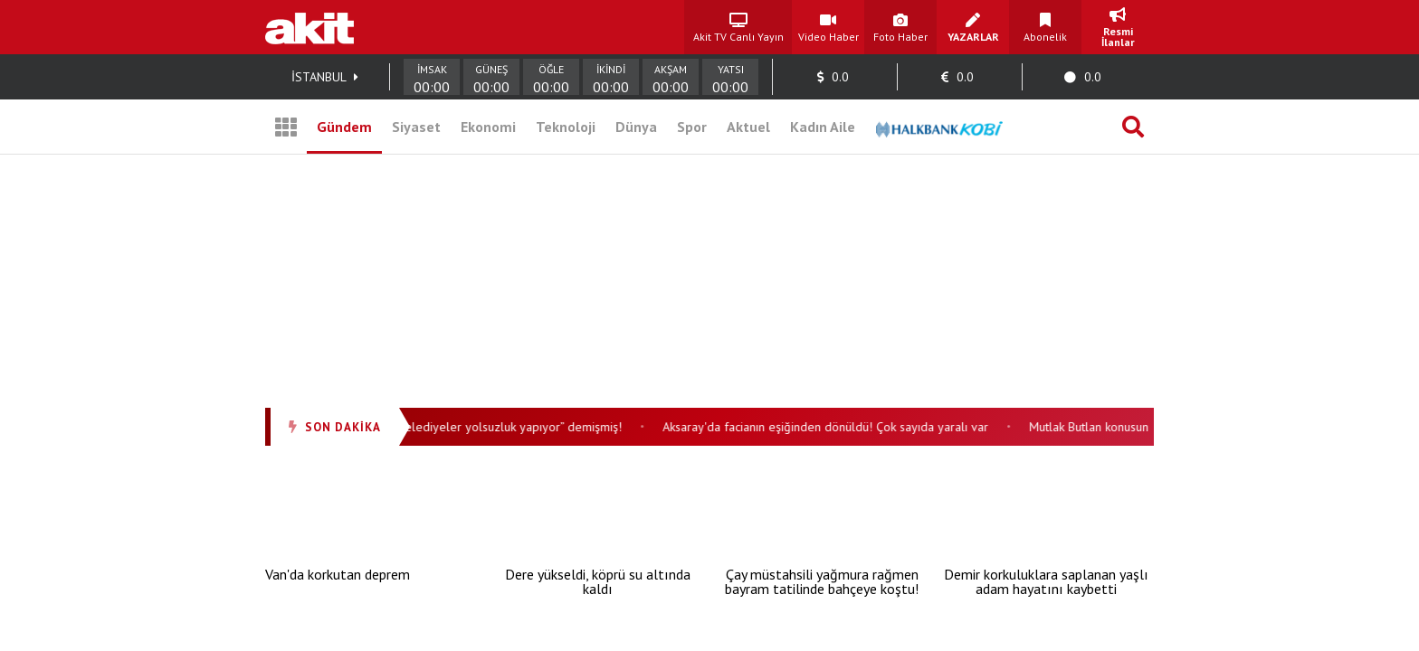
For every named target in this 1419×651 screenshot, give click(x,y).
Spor (692, 127)
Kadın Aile (822, 127)
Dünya (636, 127)
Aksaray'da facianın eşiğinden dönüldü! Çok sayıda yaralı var (831, 426)
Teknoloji (565, 127)
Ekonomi (488, 127)
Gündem (344, 127)
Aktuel (748, 127)
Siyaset (416, 127)
